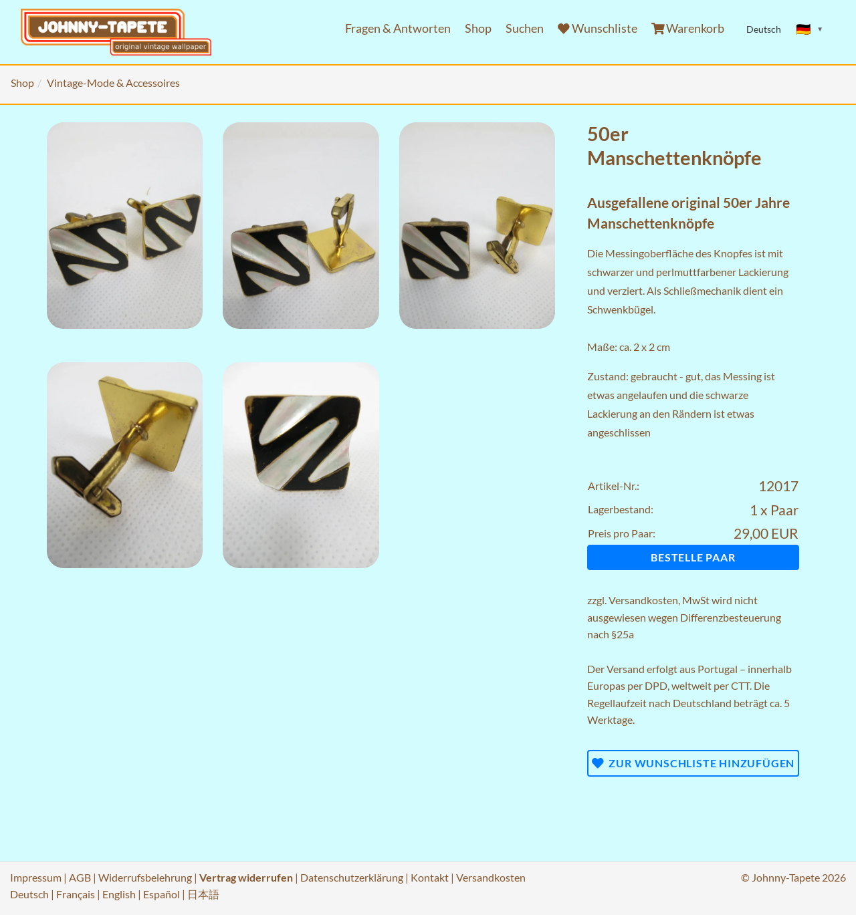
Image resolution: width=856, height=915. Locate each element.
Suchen (525, 28)
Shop (478, 28)
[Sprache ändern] (810, 29)
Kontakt (430, 877)
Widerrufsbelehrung (145, 877)
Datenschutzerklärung (351, 877)
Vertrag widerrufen (246, 877)
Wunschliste (597, 28)
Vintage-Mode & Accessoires (113, 82)
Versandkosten (643, 600)
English (119, 894)
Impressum (36, 877)
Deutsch (29, 894)
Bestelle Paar (693, 557)
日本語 (203, 894)
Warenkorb (688, 28)
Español (161, 894)
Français (75, 894)
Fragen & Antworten (398, 28)
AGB (80, 877)
